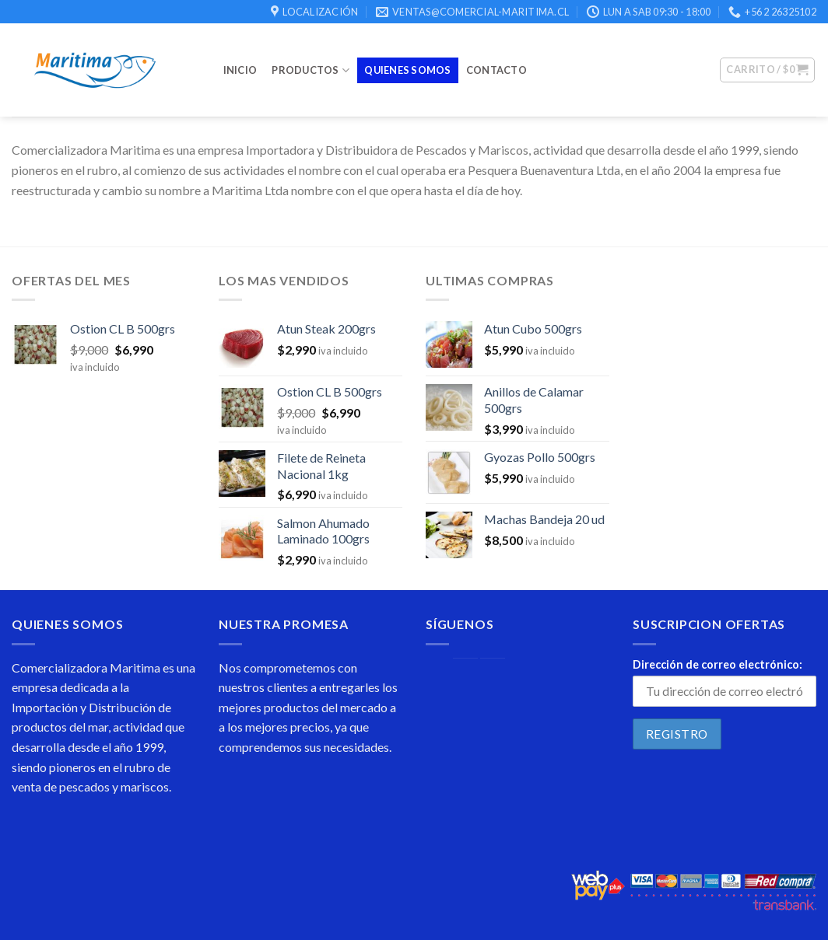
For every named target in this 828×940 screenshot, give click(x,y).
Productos (310, 70)
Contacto (496, 70)
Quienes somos (407, 70)
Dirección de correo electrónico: (717, 664)
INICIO (240, 70)
